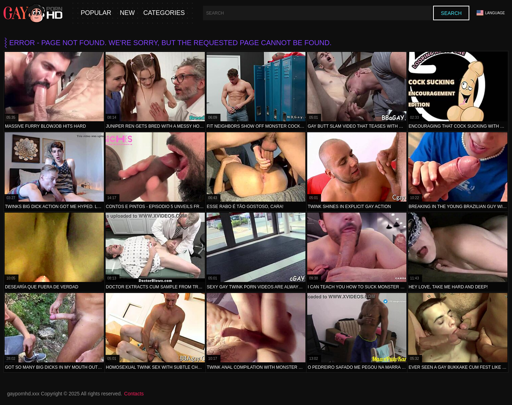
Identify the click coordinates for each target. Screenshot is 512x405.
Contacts (134, 393)
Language (490, 13)
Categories (164, 13)
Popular (96, 13)
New (127, 13)
